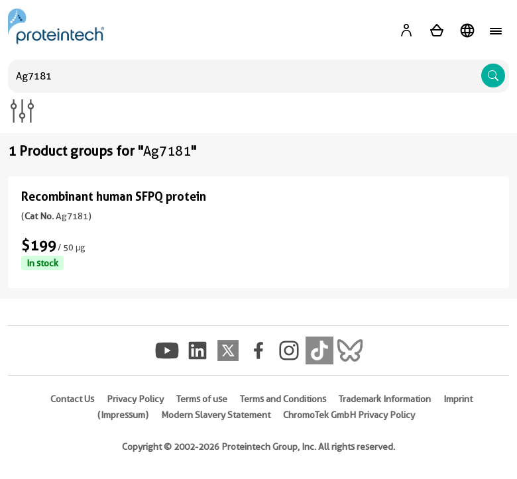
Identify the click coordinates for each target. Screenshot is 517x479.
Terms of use (201, 399)
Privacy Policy (135, 399)
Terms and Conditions (283, 399)
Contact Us (72, 399)
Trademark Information (385, 399)
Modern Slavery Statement (215, 414)
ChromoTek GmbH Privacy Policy (349, 414)
